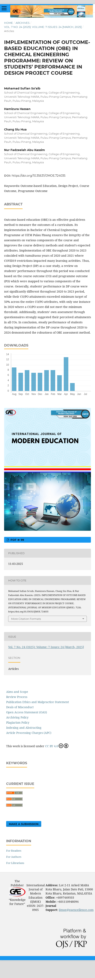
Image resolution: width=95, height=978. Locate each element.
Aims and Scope (17, 692)
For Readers (13, 850)
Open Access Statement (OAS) (26, 712)
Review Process (16, 697)
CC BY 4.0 (56, 746)
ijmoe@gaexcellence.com (76, 910)
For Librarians (15, 863)
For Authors (13, 857)
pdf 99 (17, 539)
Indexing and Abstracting (23, 728)
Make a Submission (24, 824)
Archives (23, 22)
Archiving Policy (17, 717)
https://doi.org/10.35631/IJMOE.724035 (38, 175)
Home (8, 22)
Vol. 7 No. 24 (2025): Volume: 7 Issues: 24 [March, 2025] (43, 27)
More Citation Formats (26, 618)
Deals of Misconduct (20, 707)
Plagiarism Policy (17, 722)
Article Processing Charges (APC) (28, 733)
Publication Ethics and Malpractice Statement (37, 702)
